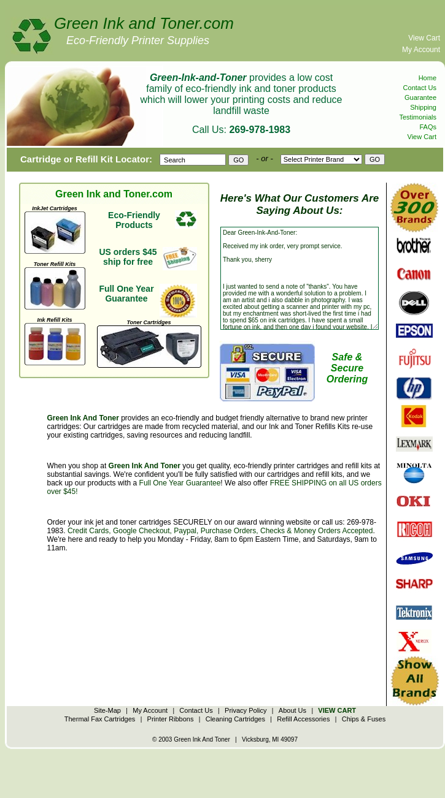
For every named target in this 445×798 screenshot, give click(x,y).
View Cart (424, 38)
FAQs (427, 127)
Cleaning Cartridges (235, 719)
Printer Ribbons (170, 719)
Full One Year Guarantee (180, 483)
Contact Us (419, 87)
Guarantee (420, 97)
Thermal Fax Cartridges (100, 719)
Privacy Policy (245, 710)
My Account (421, 49)
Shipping (423, 107)
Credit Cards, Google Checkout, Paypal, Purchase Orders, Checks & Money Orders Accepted (220, 530)
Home (427, 78)
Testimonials (417, 117)
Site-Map (107, 710)
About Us (292, 710)
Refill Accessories (303, 719)
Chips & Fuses (364, 719)
